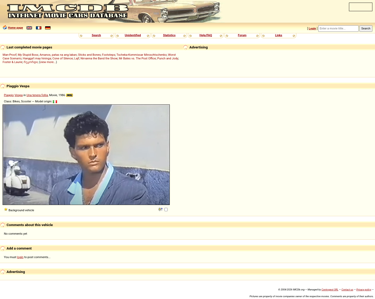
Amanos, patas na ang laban (58, 55)
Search (96, 35)
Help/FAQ (205, 35)
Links (278, 35)
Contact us (347, 289)
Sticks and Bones (89, 55)
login (20, 257)
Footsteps (108, 55)
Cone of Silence (62, 58)
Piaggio (9, 95)
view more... (48, 62)
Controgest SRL (329, 289)
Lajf (76, 58)
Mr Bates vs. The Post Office (137, 58)
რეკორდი (31, 62)
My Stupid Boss (28, 55)
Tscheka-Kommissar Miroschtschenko (141, 55)
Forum (242, 35)
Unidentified (133, 35)
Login (312, 28)
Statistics (169, 35)
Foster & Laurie (12, 62)
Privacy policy (363, 289)
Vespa (19, 95)
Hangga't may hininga (37, 58)
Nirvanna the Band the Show (98, 58)
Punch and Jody (167, 58)
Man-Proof (9, 55)
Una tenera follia (37, 95)
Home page (15, 27)
